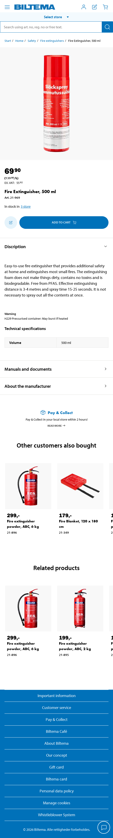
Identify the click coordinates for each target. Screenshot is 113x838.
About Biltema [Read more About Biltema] (56, 743)
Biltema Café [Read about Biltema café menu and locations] (56, 731)
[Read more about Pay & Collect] (56, 413)
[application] (104, 828)
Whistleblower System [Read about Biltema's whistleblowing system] (56, 814)
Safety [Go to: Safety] (32, 41)
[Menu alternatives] (7, 7)
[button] (56, 16)
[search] (56, 27)
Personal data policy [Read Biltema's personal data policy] (57, 790)
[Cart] (105, 7)
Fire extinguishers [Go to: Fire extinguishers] (52, 41)
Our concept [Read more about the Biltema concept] (56, 755)
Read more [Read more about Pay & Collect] (56, 425)
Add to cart (64, 222)
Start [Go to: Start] (8, 41)
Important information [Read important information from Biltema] (57, 695)
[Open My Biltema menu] (83, 7)
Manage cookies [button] (56, 802)
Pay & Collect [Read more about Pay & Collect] (57, 719)
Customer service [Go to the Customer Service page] (56, 707)
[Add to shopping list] (11, 222)
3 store (26, 206)
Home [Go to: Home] (19, 41)
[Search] (107, 27)
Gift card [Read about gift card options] (56, 767)
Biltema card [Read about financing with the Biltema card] (56, 779)
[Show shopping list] (94, 7)
